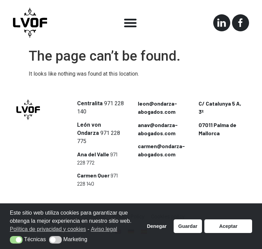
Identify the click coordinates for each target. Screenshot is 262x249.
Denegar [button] (157, 226)
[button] (130, 23)
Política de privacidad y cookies (48, 229)
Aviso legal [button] (104, 229)
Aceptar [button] (228, 226)
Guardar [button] (188, 226)
